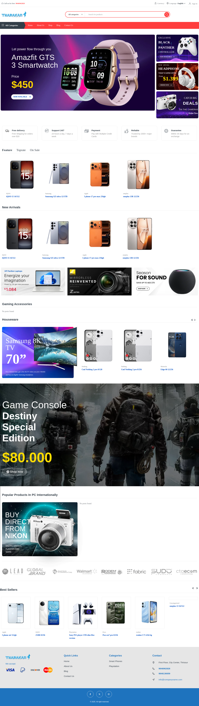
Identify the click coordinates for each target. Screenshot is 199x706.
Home (30, 25)
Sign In (194, 4)
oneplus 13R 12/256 (131, 196)
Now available (167, 57)
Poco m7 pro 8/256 (110, 635)
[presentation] (192, 320)
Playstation (72, 632)
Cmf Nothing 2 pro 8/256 (131, 369)
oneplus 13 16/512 (177, 606)
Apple (86, 194)
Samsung (48, 194)
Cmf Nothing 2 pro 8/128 (92, 369)
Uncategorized (174, 603)
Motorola (164, 366)
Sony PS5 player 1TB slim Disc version (82, 636)
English (181, 3)
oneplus (125, 194)
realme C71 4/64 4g (144, 635)
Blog (58, 25)
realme (138, 632)
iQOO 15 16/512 (12, 196)
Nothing (84, 366)
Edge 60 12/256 (167, 369)
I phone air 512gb (9, 635)
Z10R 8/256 (40, 635)
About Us (40, 25)
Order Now (166, 85)
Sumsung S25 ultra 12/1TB (56, 196)
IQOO (8, 194)
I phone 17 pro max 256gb (95, 196)
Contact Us (68, 25)
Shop (50, 25)
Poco (104, 632)
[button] (193, 588)
